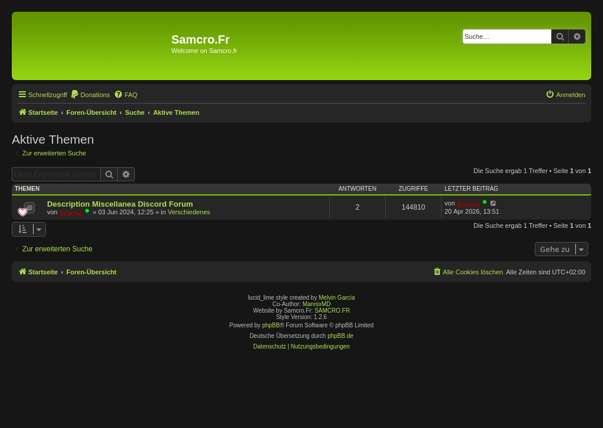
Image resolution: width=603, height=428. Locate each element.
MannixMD (317, 304)
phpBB (271, 325)
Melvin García (337, 297)
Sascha (70, 213)
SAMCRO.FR (332, 310)
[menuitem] (90, 95)
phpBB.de (340, 336)
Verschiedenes (189, 211)
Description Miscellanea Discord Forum (120, 204)
